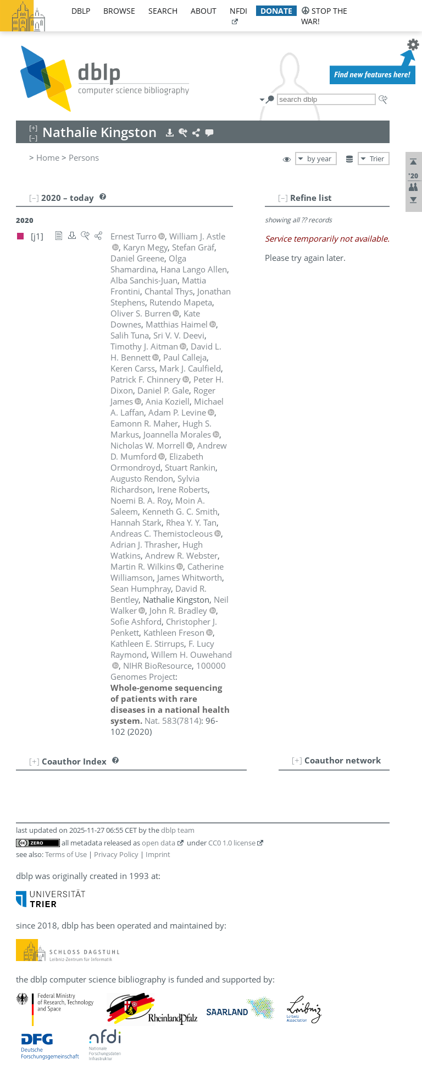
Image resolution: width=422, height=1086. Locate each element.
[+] (297, 760)
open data (158, 843)
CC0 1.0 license (232, 843)
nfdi (238, 11)
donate (276, 11)
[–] (283, 197)
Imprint (158, 854)
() (173, 720)
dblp (80, 11)
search (162, 11)
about (203, 11)
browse (119, 11)
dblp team (178, 830)
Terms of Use (66, 854)
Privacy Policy (116, 854)
